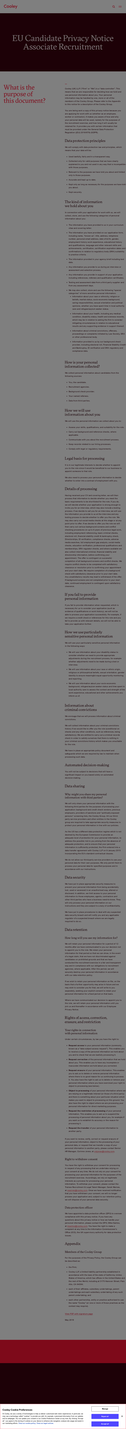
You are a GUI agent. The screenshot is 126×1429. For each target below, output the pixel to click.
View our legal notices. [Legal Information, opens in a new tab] (45, 1423)
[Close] (122, 1416)
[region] (63, 1416)
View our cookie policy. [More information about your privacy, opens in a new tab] (27, 1423)
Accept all (105, 1424)
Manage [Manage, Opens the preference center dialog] (105, 1409)
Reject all (105, 1416)
